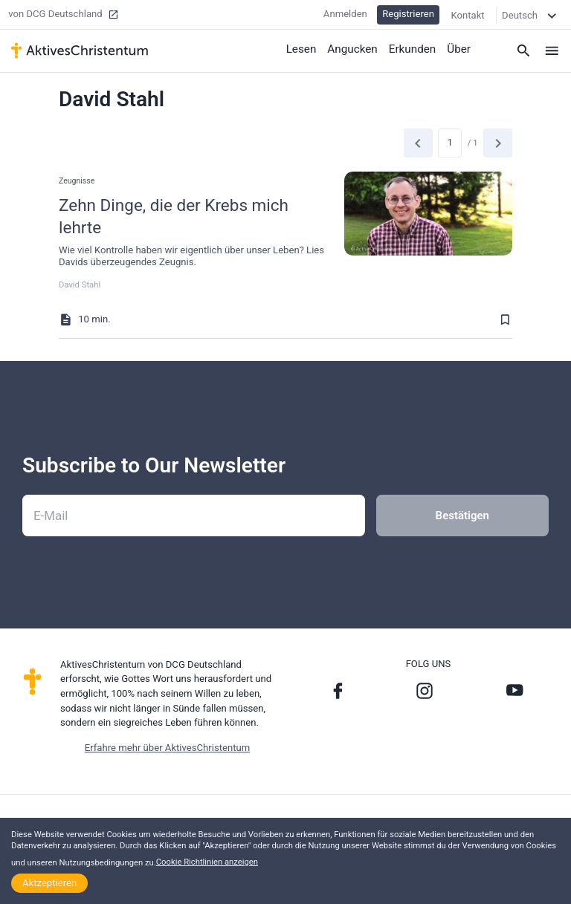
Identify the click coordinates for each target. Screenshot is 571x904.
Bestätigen (462, 515)
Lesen (303, 48)
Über (459, 48)
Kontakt (467, 14)
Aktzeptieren (49, 882)
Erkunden (413, 48)
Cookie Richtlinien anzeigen (207, 862)
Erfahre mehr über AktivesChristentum (167, 747)
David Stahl (79, 285)
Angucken (353, 48)
